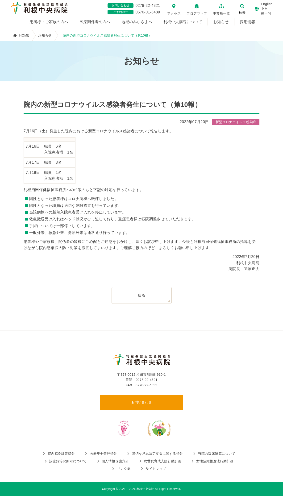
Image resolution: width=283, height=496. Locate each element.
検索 (242, 13)
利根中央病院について (182, 22)
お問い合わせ (141, 402)
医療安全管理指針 (103, 453)
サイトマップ (156, 469)
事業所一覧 (221, 13)
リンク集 (124, 469)
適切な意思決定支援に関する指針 (157, 453)
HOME (24, 35)
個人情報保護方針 (115, 461)
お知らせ (221, 22)
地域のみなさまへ (136, 22)
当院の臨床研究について (216, 453)
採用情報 (247, 22)
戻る (142, 295)
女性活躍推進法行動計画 (214, 461)
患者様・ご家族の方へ (49, 22)
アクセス (174, 13)
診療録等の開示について (68, 461)
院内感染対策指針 (61, 453)
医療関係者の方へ (94, 22)
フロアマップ (197, 13)
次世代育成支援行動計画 (162, 461)
